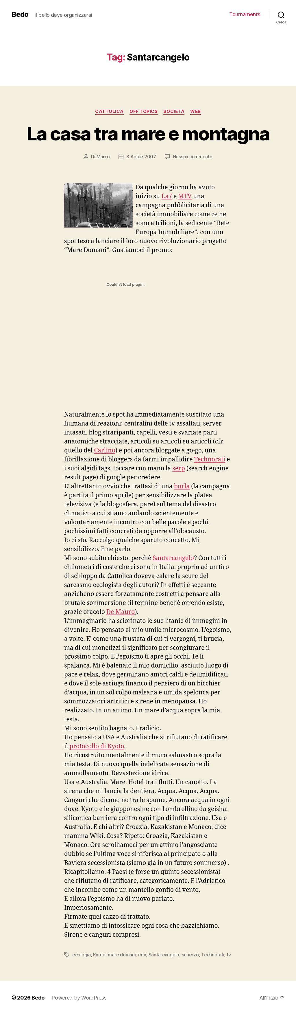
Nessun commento (192, 156)
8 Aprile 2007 (141, 156)
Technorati (209, 459)
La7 (166, 196)
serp (178, 468)
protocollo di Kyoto (96, 746)
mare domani (122, 955)
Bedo (20, 14)
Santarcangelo (173, 558)
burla (182, 486)
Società (173, 111)
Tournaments (244, 14)
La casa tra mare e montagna (148, 133)
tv (229, 955)
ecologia (81, 955)
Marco (103, 156)
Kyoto (99, 955)
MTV (185, 196)
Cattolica (109, 111)
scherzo (190, 955)
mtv (142, 955)
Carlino (104, 450)
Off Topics (144, 111)
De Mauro (120, 612)
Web (195, 111)
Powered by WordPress (79, 998)
